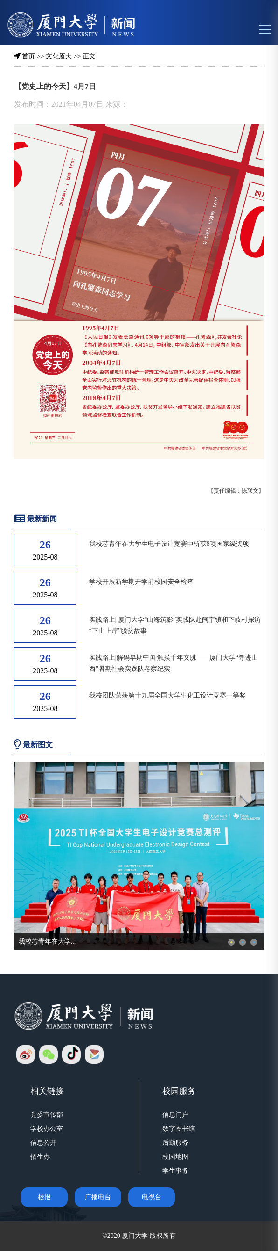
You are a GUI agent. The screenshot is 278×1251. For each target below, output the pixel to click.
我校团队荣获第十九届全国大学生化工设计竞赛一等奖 (167, 695)
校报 (44, 1196)
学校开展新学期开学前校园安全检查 (141, 581)
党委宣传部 (46, 1114)
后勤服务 (175, 1142)
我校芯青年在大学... (47, 941)
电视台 (151, 1196)
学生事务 (175, 1170)
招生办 (40, 1156)
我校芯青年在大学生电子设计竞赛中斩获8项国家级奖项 (169, 543)
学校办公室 (46, 1128)
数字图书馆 (178, 1128)
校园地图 (175, 1156)
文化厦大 (59, 56)
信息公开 (43, 1142)
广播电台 (98, 1196)
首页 (28, 56)
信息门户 (175, 1114)
